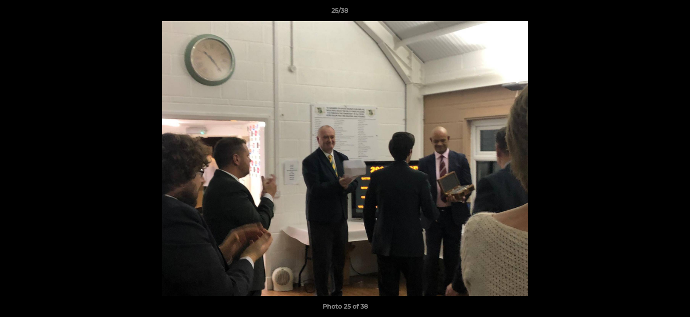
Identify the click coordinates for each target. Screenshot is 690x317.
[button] (653, 13)
